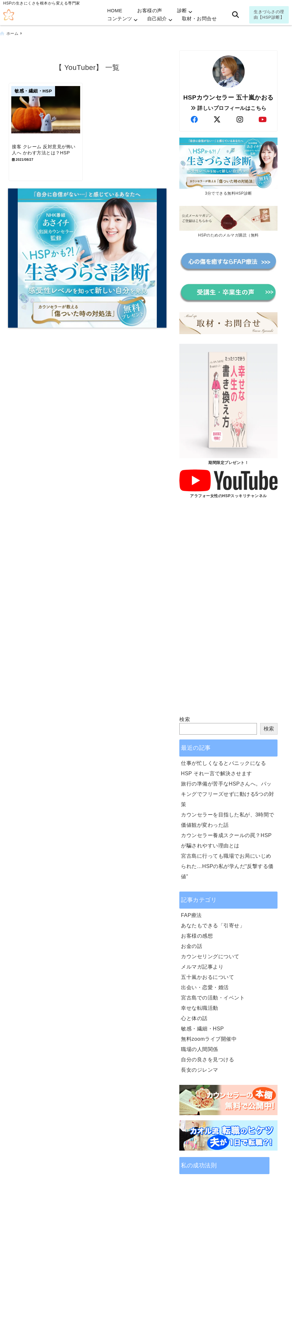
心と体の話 (194, 1016)
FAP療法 (191, 913)
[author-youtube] (262, 117)
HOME (114, 10)
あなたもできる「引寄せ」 (213, 924)
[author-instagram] (239, 117)
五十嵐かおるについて (207, 975)
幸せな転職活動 (199, 1006)
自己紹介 (157, 18)
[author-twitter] (217, 117)
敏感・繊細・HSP (202, 1027)
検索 (184, 717)
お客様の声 (149, 10)
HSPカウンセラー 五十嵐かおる (228, 95)
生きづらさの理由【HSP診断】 (269, 14)
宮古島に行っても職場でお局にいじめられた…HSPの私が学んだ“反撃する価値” (227, 865)
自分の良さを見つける (207, 1058)
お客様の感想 (197, 934)
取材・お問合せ (199, 18)
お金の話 (191, 944)
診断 (182, 10)
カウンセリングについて (210, 955)
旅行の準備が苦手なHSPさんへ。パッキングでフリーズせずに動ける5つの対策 (227, 792)
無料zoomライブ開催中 (209, 1037)
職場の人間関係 (199, 1047)
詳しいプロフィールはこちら (229, 106)
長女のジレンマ (199, 1068)
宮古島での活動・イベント (213, 996)
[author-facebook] (194, 117)
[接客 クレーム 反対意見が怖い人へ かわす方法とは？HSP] (47, 112)
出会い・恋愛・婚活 (205, 986)
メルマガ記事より (202, 965)
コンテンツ (119, 18)
